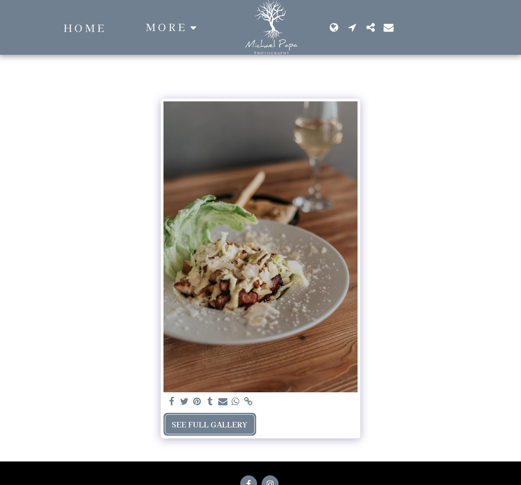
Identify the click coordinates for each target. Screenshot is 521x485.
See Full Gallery (209, 424)
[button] (431, 27)
